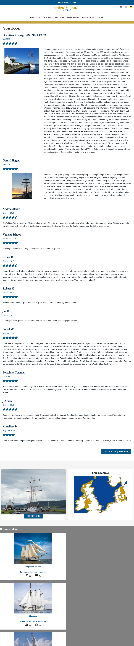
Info (39, 17)
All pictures (33, 516)
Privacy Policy (66, 639)
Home (32, 17)
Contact (100, 17)
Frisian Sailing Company (67, 2)
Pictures (47, 17)
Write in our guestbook (116, 451)
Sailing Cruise (73, 17)
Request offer (88, 17)
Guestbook (59, 17)
